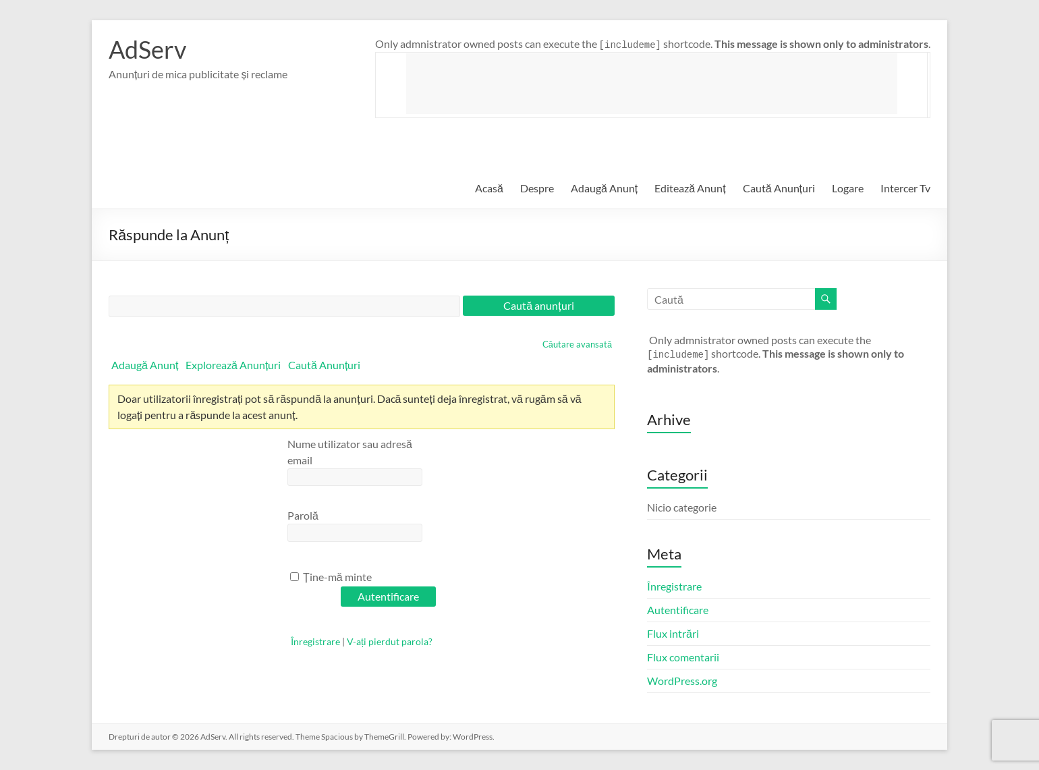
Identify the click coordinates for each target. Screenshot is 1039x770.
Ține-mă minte (331, 576)
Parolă (302, 515)
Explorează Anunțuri (233, 364)
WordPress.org (682, 680)
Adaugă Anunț (604, 188)
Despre (537, 188)
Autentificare (677, 609)
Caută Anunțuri (779, 188)
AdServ (147, 49)
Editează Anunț (689, 188)
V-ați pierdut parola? (389, 641)
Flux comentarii (683, 657)
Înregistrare (315, 641)
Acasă (489, 188)
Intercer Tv (905, 188)
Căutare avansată (577, 344)
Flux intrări (673, 633)
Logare (848, 188)
